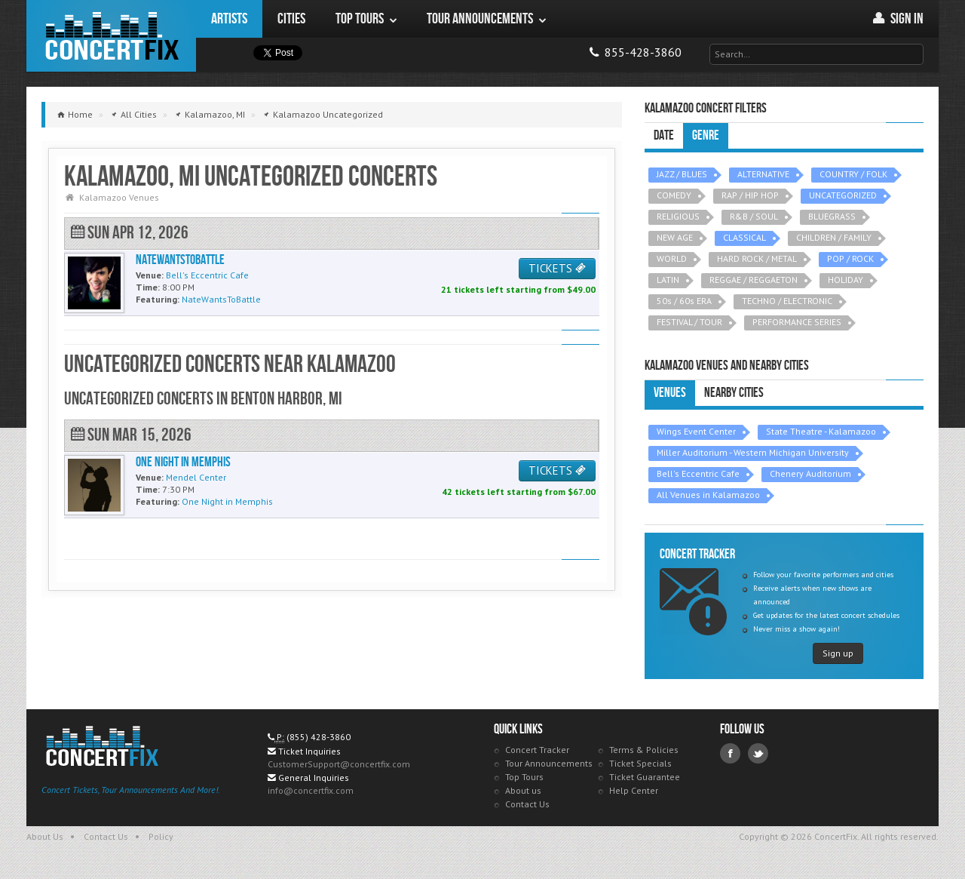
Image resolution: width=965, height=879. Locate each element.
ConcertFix (111, 36)
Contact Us (527, 804)
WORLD (672, 258)
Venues (670, 393)
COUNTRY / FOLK (853, 174)
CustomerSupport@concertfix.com (339, 764)
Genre (705, 135)
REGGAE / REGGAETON (753, 279)
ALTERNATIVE (763, 174)
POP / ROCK (850, 258)
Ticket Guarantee (644, 776)
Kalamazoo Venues (119, 197)
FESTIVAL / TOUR (689, 321)
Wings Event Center (696, 431)
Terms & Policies (644, 749)
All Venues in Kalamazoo (708, 494)
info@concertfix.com (311, 790)
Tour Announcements (549, 763)
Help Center (633, 790)
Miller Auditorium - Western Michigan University (753, 452)
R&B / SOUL (754, 216)
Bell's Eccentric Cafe (698, 473)
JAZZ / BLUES (682, 174)
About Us (44, 836)
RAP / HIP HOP (750, 195)
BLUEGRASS (832, 216)
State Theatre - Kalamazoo (821, 431)
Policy (161, 836)
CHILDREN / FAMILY (834, 237)
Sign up (838, 653)
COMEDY (674, 195)
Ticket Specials (640, 763)
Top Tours (524, 776)
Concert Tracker (537, 749)
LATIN (668, 279)
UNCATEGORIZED (843, 195)
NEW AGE (675, 237)
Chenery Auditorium (810, 473)
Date (664, 135)
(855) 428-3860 (318, 736)
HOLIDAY (845, 279)
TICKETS (557, 268)
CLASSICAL (744, 237)
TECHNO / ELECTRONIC (787, 300)
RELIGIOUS (678, 216)
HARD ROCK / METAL (757, 258)
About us (523, 790)
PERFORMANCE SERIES (796, 321)
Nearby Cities (734, 393)
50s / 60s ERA (684, 300)
